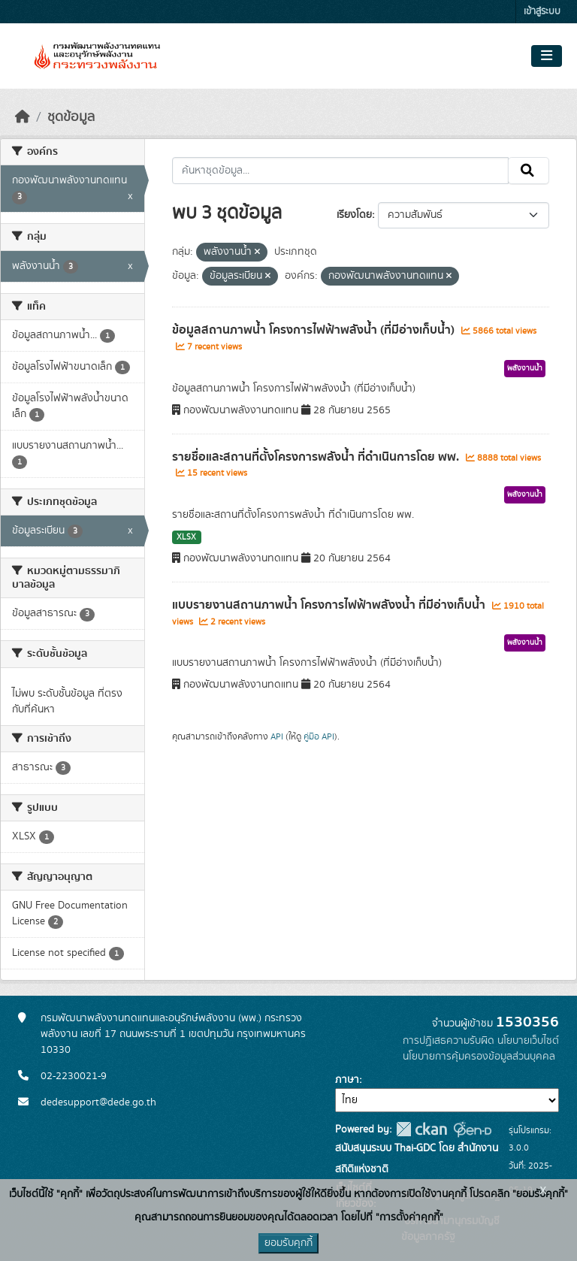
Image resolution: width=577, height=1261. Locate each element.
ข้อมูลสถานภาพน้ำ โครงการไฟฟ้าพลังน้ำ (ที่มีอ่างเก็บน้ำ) (315, 330)
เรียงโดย (354, 214)
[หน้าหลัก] (22, 117)
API (276, 736)
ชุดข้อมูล (71, 117)
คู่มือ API (319, 736)
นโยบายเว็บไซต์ (528, 1040)
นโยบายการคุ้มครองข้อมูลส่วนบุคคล (479, 1056)
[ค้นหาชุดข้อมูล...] (340, 170)
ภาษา (347, 1079)
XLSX (186, 537)
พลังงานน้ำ (524, 368)
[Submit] (528, 170)
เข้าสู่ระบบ (542, 12)
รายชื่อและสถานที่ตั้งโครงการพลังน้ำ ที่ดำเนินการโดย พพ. (317, 457)
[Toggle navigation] (546, 56)
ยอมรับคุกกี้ (288, 1242)
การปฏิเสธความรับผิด (448, 1040)
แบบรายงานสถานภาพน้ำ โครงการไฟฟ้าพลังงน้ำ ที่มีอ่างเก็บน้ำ (330, 605)
